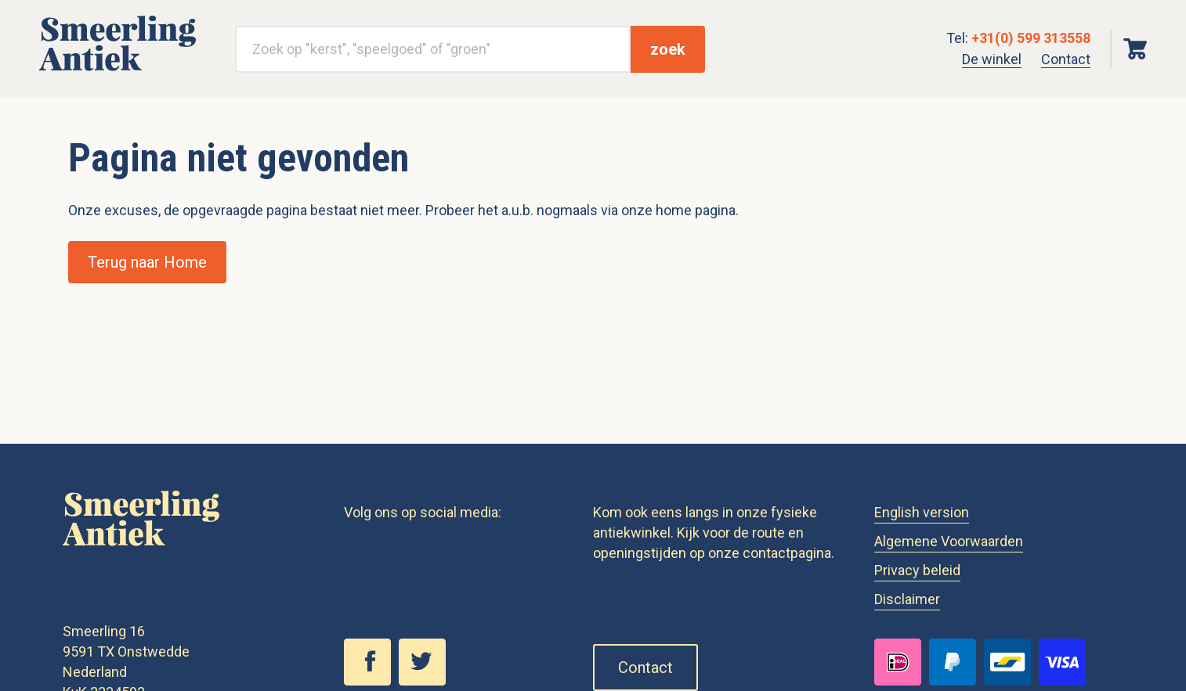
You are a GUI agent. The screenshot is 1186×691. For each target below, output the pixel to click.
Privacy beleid (917, 570)
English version (921, 512)
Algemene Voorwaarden (948, 541)
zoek (667, 49)
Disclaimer (907, 599)
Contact (1065, 59)
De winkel (991, 59)
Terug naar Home (147, 262)
